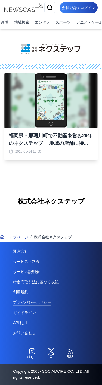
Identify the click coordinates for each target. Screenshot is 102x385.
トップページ (14, 237)
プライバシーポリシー (32, 302)
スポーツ (63, 22)
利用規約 (20, 292)
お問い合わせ (24, 333)
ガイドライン (24, 313)
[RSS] (70, 353)
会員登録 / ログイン (78, 7)
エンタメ (42, 22)
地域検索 (21, 22)
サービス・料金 (26, 261)
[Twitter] (51, 353)
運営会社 (20, 251)
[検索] (49, 7)
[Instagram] (32, 353)
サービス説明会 (26, 271)
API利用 (20, 323)
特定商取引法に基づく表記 (36, 282)
